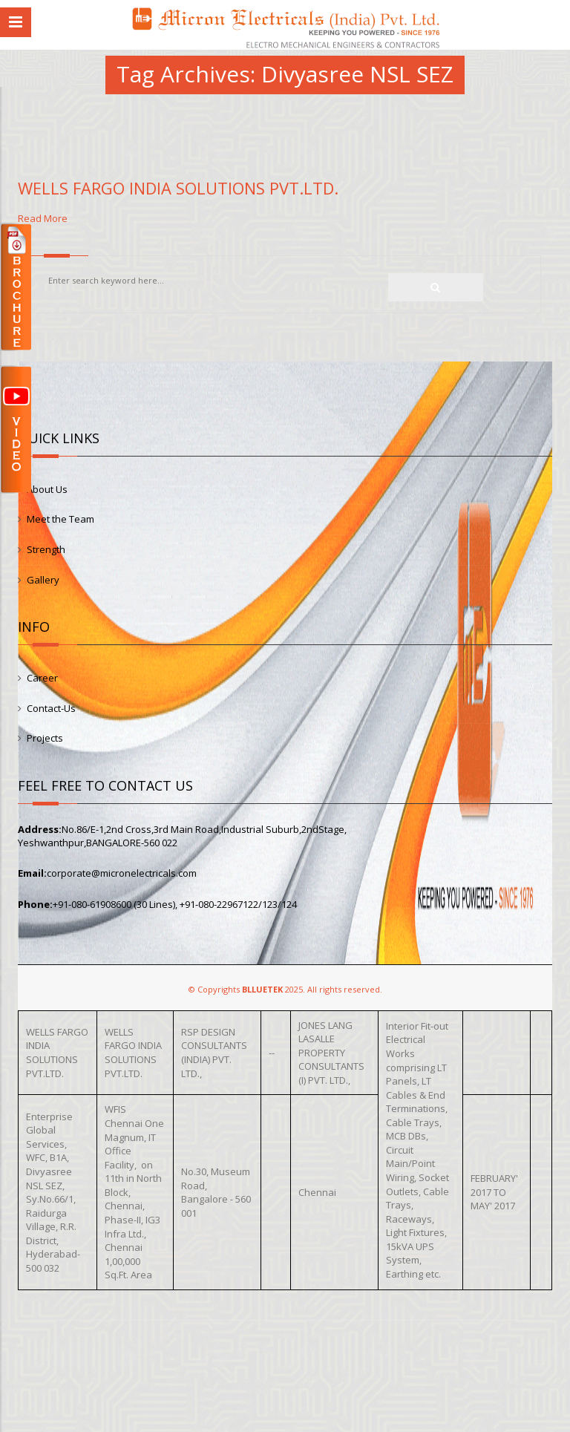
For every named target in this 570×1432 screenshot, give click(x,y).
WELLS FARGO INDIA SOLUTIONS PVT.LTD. (178, 188)
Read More (285, 611)
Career (42, 677)
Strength (46, 549)
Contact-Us (51, 708)
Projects (45, 738)
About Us (47, 489)
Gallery (43, 579)
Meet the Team (60, 519)
